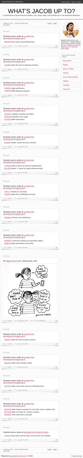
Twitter (66, 81)
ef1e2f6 (7, 168)
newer (49, 23)
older (55, 23)
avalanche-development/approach (18, 37)
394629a (7, 88)
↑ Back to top (76, 456)
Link (56, 46)
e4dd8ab (7, 218)
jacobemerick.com (18, 456)
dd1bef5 (7, 143)
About (79, 2)
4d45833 (7, 415)
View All (66, 89)
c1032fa (7, 436)
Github (66, 73)
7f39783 (7, 91)
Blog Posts (67, 61)
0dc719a (7, 412)
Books (65, 65)
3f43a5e (7, 117)
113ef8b (7, 65)
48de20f (7, 42)
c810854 (7, 194)
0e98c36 (7, 243)
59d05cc (7, 340)
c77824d (7, 166)
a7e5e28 (7, 119)
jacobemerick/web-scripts (36, 432)
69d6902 (7, 241)
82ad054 (7, 363)
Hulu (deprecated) (70, 77)
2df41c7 (7, 192)
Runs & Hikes (68, 69)
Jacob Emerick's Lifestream (12, 2)
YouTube (66, 85)
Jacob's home (65, 2)
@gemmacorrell (13, 261)
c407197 (7, 386)
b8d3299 (7, 409)
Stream (73, 2)
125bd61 (7, 114)
